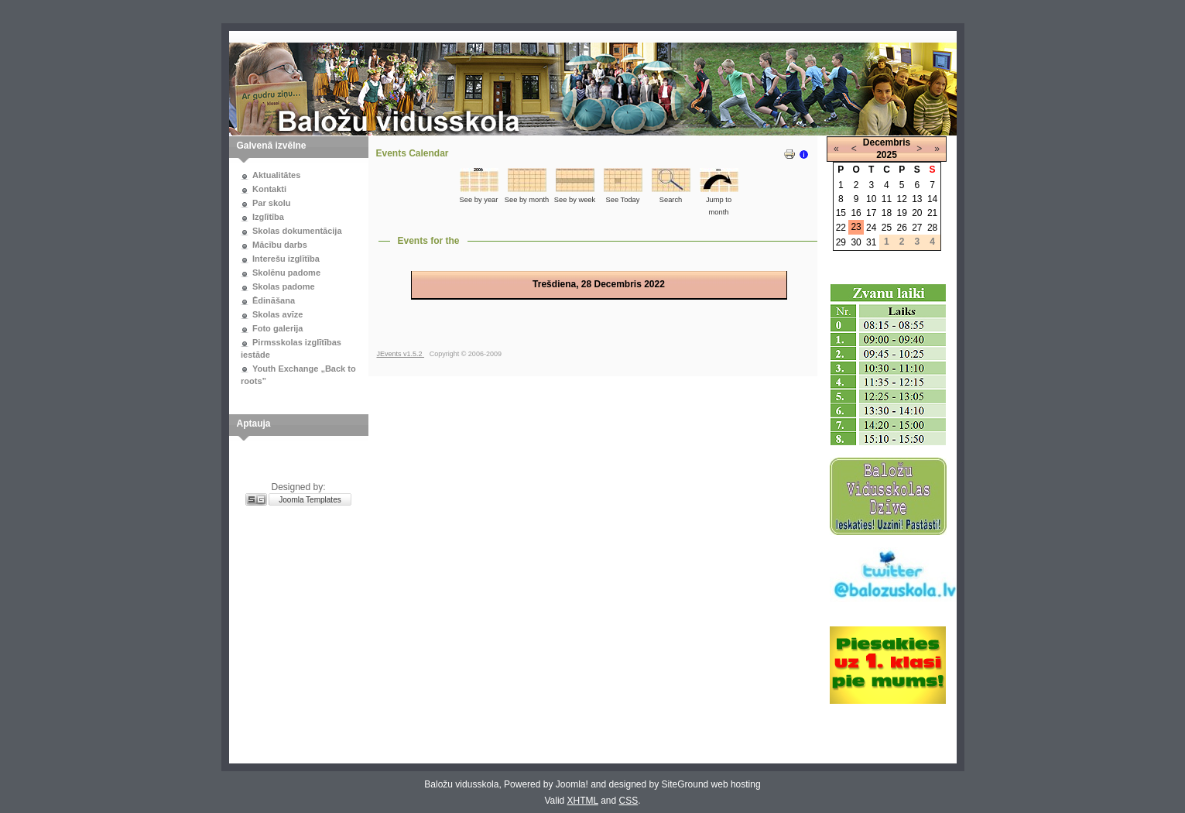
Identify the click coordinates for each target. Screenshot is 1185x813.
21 (932, 213)
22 (841, 227)
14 (932, 199)
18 (887, 213)
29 (841, 242)
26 (901, 227)
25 (887, 227)
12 (901, 199)
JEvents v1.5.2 (401, 354)
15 (841, 213)
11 (887, 199)
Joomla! (572, 784)
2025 (886, 154)
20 (917, 213)
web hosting (736, 784)
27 (917, 227)
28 (932, 227)
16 (856, 213)
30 (856, 242)
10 (871, 199)
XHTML (582, 800)
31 (871, 242)
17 (871, 213)
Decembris (886, 142)
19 (901, 213)
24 (871, 227)
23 (856, 226)
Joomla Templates (310, 500)
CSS (629, 800)
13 (917, 199)
